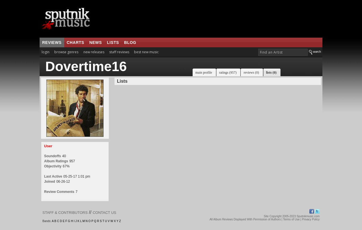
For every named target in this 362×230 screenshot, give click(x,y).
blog (130, 42)
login (45, 52)
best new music (146, 52)
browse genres (66, 52)
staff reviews (119, 52)
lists (113, 42)
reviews (52, 42)
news (95, 42)
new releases (93, 52)
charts (75, 42)
